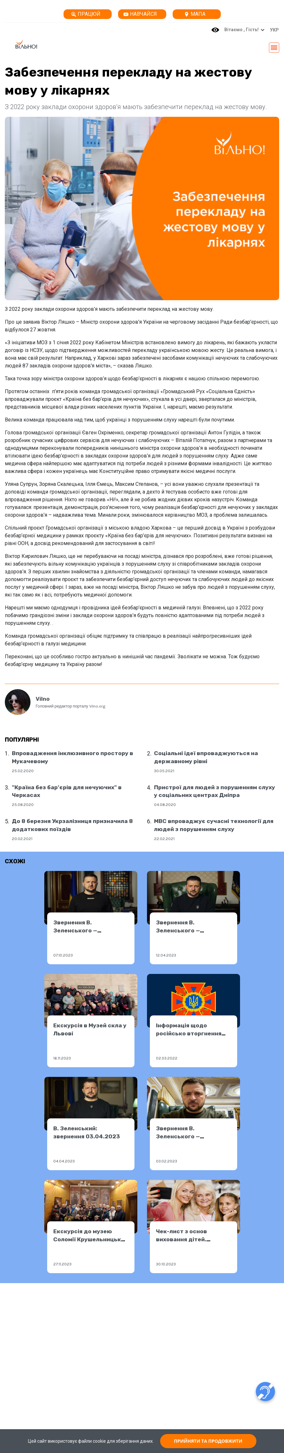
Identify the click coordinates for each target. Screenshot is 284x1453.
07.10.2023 (63, 955)
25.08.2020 (23, 804)
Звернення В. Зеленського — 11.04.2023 (178, 930)
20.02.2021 (22, 838)
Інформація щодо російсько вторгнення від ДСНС (188, 1033)
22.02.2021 (164, 838)
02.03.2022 (166, 1058)
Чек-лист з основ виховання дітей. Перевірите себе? (182, 1239)
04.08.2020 (165, 804)
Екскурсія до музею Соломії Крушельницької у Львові (89, 1239)
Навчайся (140, 14)
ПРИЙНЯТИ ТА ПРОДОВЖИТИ (208, 1441)
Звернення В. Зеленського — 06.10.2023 (75, 930)
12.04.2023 (166, 955)
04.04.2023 (64, 1161)
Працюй (85, 14)
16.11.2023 (62, 1058)
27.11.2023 (62, 1264)
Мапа (194, 14)
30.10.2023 (166, 1264)
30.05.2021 (164, 770)
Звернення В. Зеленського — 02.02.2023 (178, 1136)
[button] (272, 30)
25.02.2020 (23, 770)
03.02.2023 (166, 1161)
